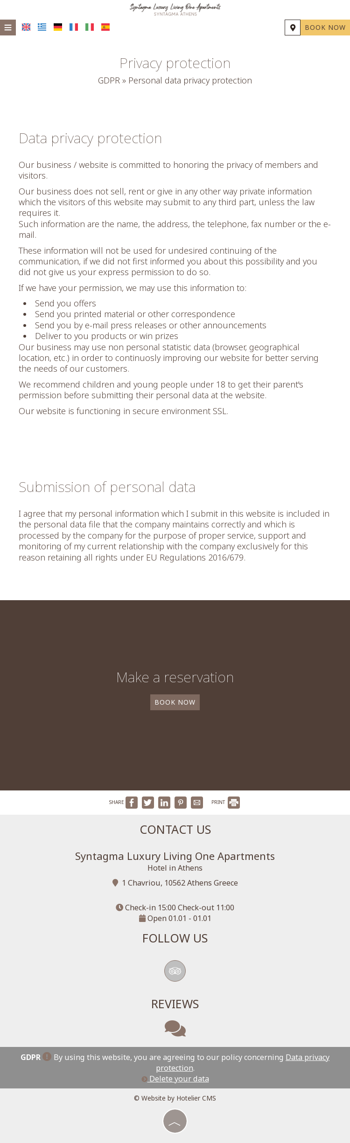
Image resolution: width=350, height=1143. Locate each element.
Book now (325, 27)
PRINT (225, 802)
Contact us (175, 829)
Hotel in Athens (175, 868)
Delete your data (175, 1079)
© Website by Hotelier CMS (175, 1098)
